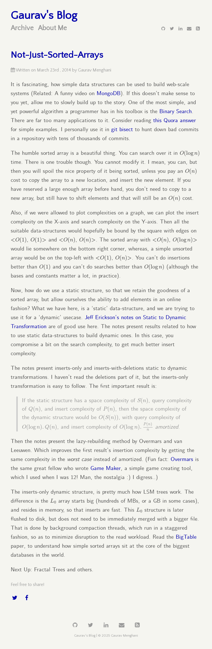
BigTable (186, 537)
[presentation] (190, 153)
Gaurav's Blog (44, 15)
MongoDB (108, 93)
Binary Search (175, 111)
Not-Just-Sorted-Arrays (57, 55)
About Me (52, 28)
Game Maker (105, 468)
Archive (22, 28)
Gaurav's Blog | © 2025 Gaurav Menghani (106, 635)
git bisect (122, 129)
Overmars (182, 459)
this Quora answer (174, 120)
